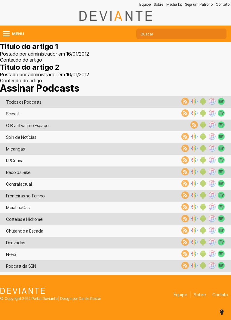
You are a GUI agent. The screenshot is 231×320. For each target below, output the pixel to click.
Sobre (158, 4)
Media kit (174, 4)
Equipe (145, 4)
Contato (222, 4)
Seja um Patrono (199, 4)
